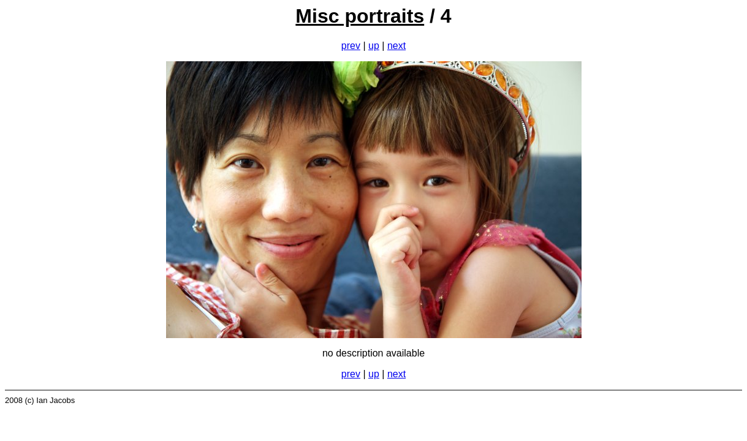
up (373, 45)
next (396, 45)
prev (350, 45)
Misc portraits (359, 16)
